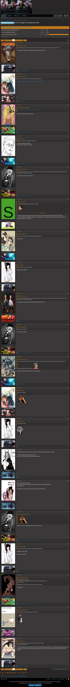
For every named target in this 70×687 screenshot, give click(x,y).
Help (66, 679)
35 (22, 40)
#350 (68, 324)
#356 (68, 511)
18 (13, 40)
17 (11, 40)
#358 (68, 574)
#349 (68, 293)
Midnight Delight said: (22, 577)
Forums (3, 15)
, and (25, 195)
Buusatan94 (8, 377)
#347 (68, 231)
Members (24, 15)
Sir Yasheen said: (21, 45)
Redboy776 (8, 283)
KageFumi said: (21, 546)
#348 (68, 262)
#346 (68, 199)
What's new (16, 15)
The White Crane (8, 628)
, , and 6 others (26, 353)
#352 (68, 387)
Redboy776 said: (21, 169)
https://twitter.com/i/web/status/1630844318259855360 (30, 81)
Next (25, 40)
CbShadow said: (21, 201)
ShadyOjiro (8, 252)
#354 (68, 449)
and (23, 70)
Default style (4, 679)
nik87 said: (20, 265)
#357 (68, 543)
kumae (8, 63)
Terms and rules (54, 679)
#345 (68, 167)
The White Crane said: (22, 359)
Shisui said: (20, 138)
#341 (68, 42)
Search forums (9, 17)
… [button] (7, 40)
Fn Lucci (8, 659)
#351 (68, 356)
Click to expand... (42, 212)
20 (17, 40)
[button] (12, 15)
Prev (3, 40)
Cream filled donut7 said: (23, 107)
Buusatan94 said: (21, 610)
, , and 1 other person (28, 540)
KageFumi (8, 314)
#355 (68, 480)
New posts (3, 17)
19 (15, 40)
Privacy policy (61, 679)
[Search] (66, 15)
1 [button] (42, 34)
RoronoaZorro (4, 24)
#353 (68, 418)
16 (9, 40)
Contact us (48, 679)
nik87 (8, 187)
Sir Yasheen (8, 125)
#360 (68, 638)
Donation (10, 15)
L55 (8, 156)
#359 (68, 607)
